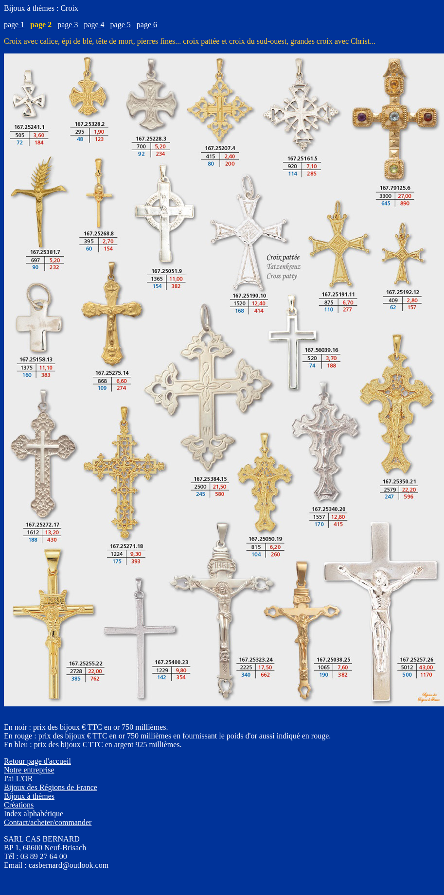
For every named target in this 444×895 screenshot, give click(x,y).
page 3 (67, 24)
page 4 (94, 24)
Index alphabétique (33, 813)
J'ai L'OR (18, 778)
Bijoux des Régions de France (50, 787)
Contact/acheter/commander (47, 822)
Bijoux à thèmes (29, 796)
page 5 (120, 24)
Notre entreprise (29, 770)
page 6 (147, 24)
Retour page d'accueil (37, 761)
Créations (19, 805)
